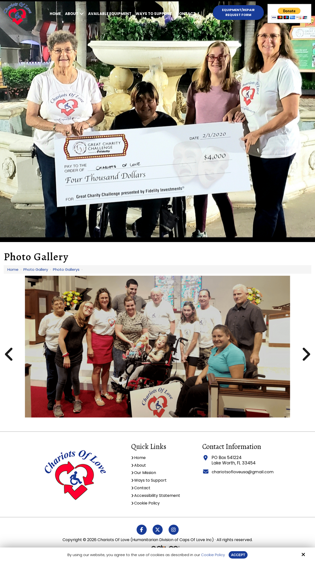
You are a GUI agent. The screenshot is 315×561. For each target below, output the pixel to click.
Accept (238, 555)
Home (12, 269)
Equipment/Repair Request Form (238, 12)
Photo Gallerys (66, 269)
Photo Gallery (35, 269)
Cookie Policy (212, 555)
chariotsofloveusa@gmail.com (242, 472)
